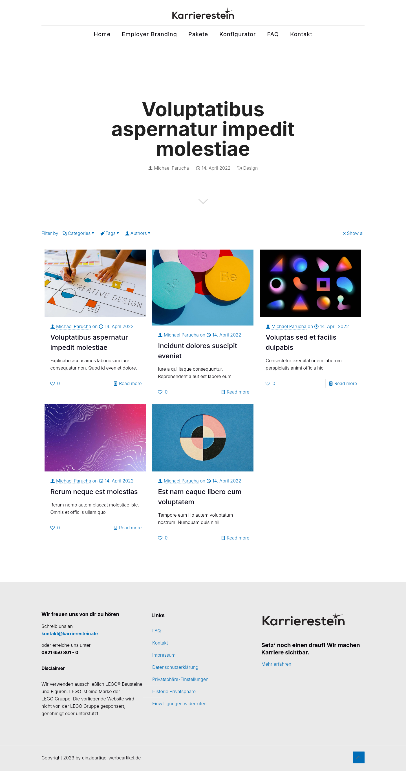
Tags (110, 233)
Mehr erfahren (276, 664)
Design (250, 168)
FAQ (156, 631)
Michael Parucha (171, 168)
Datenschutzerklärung (175, 667)
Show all (353, 233)
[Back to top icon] (359, 757)
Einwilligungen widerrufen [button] (179, 703)
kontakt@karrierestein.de (69, 633)
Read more (130, 383)
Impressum (163, 655)
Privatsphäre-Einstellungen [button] (180, 679)
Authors (138, 233)
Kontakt (160, 643)
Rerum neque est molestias (94, 492)
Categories (79, 233)
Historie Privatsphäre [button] (174, 691)
